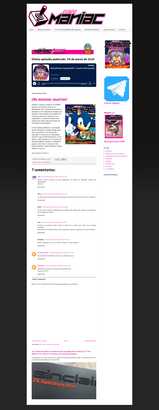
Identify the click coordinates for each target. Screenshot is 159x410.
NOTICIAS (109, 151)
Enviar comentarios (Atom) (50, 344)
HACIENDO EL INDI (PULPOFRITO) (116, 156)
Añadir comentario (38, 279)
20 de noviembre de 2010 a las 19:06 (55, 207)
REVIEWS (108, 161)
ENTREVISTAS (110, 164)
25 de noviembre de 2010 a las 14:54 (57, 266)
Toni (39, 177)
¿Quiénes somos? (109, 29)
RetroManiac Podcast (92, 29)
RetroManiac (46, 162)
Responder (41, 187)
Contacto (122, 29)
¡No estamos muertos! (49, 99)
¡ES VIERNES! (110, 169)
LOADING (109, 166)
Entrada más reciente (39, 341)
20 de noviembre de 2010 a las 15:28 (54, 177)
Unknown (41, 266)
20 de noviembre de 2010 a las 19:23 (54, 222)
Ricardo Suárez (43, 253)
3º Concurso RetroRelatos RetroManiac (68, 29)
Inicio (31, 29)
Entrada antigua (90, 341)
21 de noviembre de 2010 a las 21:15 (57, 239)
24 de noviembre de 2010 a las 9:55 (61, 253)
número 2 (39, 162)
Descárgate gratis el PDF (114, 141)
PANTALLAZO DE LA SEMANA (115, 154)
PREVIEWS (109, 159)
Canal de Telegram (111, 103)
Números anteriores (44, 29)
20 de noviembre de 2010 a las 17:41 (54, 194)
